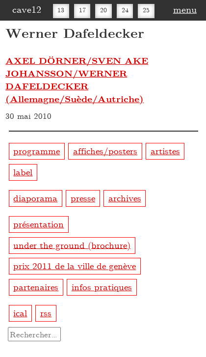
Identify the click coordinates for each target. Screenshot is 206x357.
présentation (38, 224)
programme (36, 150)
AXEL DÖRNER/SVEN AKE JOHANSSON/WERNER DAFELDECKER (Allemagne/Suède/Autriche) (76, 79)
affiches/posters (105, 150)
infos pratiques (102, 286)
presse (83, 198)
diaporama (35, 198)
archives (124, 198)
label (22, 171)
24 (125, 9)
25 (146, 9)
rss (46, 312)
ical (20, 312)
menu (185, 9)
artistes (165, 150)
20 (103, 9)
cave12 (26, 9)
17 (82, 9)
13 (60, 9)
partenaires (35, 286)
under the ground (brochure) (71, 244)
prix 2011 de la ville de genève (74, 265)
